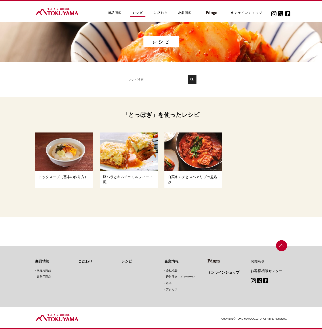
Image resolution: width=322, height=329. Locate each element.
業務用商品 (44, 276)
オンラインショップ (223, 272)
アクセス (171, 289)
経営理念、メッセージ (180, 276)
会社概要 (171, 270)
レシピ (126, 261)
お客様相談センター (266, 271)
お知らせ (258, 261)
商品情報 (42, 261)
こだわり (85, 261)
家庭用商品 (44, 270)
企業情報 (171, 261)
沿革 (169, 283)
